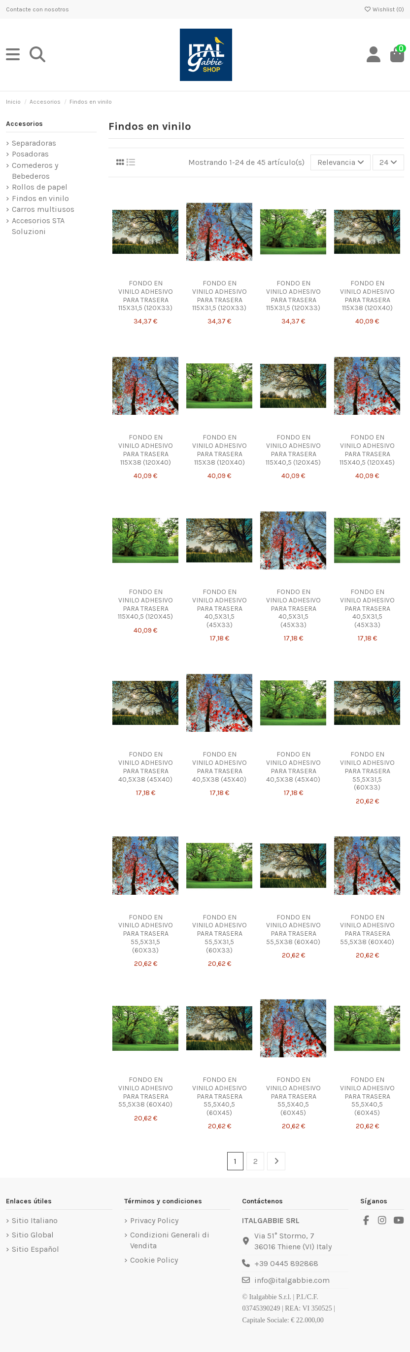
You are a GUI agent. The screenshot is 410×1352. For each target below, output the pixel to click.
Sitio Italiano (35, 1220)
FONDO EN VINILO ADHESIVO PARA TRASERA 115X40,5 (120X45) (293, 449)
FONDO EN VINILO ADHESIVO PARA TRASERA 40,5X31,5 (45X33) (219, 608)
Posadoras (30, 154)
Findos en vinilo (40, 198)
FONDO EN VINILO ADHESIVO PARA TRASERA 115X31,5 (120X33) (145, 295)
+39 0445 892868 (286, 1263)
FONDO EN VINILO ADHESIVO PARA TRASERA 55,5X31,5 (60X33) (367, 771)
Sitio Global (33, 1234)
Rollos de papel (40, 187)
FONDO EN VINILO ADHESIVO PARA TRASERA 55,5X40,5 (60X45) (219, 1096)
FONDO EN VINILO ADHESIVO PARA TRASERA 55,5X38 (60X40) (293, 929)
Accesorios (24, 123)
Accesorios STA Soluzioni (38, 226)
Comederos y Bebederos (35, 170)
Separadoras (34, 143)
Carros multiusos (43, 209)
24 (388, 162)
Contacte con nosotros (37, 9)
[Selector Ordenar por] (340, 162)
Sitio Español (35, 1249)
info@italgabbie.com (292, 1280)
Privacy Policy (154, 1220)
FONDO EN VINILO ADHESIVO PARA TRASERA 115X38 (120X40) (367, 295)
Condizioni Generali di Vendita (169, 1240)
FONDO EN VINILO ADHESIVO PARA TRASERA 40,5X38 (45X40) (145, 766)
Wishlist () (384, 9)
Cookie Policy (154, 1260)
